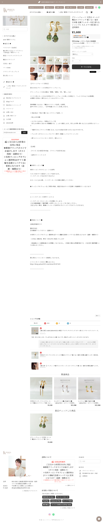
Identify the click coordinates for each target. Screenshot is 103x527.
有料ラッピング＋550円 (79, 51)
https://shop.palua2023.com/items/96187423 (45, 264)
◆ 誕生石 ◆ (51, 12)
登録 (24, 132)
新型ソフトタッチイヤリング (12, 55)
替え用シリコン (8, 75)
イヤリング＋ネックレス (11, 71)
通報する (98, 315)
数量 (73, 58)
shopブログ (49, 7)
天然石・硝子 (7, 63)
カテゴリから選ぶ (36, 12)
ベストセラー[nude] (9, 47)
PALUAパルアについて (36, 7)
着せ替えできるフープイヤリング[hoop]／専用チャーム (13, 51)
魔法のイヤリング (9, 59)
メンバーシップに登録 (78, 43)
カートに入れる (86, 67)
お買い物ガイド (70, 7)
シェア (98, 71)
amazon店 (89, 7)
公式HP (81, 7)
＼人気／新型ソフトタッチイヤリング (70, 12)
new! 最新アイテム (9, 40)
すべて (36, 323)
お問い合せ (59, 7)
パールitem (7, 67)
